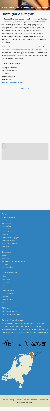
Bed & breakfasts (8, 294)
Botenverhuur (6, 220)
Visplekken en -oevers (9, 243)
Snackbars (5, 282)
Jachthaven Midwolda (9, 311)
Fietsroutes (6, 258)
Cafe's (4, 276)
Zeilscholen (6, 246)
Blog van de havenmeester (19, 400)
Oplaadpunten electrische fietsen (13, 261)
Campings (5, 297)
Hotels (4, 302)
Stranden (5, 264)
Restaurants (6, 279)
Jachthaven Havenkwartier (11, 314)
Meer (45, 7)
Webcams (39, 7)
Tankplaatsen (6, 229)
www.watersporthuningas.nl (12, 82)
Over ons (34, 400)
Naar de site (25, 88)
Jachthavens (6, 223)
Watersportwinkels (8, 240)
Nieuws (11, 7)
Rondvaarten (6, 226)
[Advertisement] (22, 115)
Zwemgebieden (7, 267)
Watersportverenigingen (10, 237)
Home (4, 7)
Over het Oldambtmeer (25, 7)
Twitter (42, 400)
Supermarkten (7, 285)
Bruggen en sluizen (8, 217)
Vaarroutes (5, 235)
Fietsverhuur (6, 255)
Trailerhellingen (7, 232)
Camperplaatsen (7, 300)
